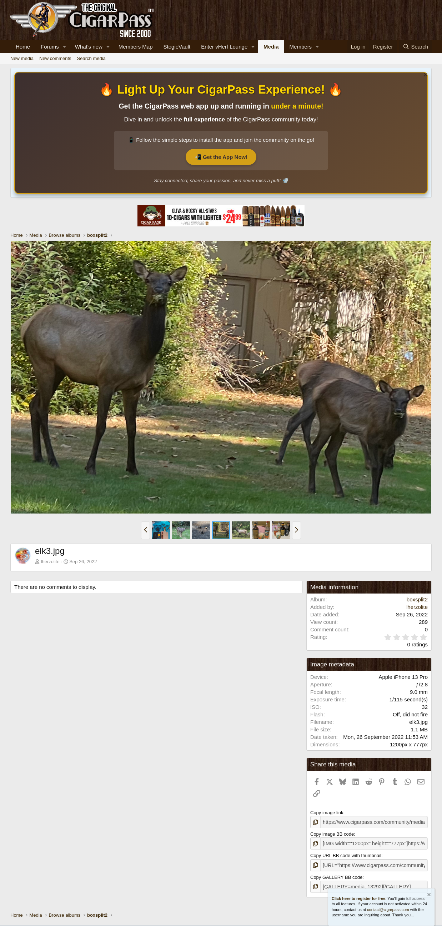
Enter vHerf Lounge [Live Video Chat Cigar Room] (224, 47)
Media (271, 47)
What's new (88, 47)
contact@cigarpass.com (388, 909)
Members (301, 47)
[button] (65, 46)
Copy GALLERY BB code (336, 875)
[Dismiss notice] (425, 75)
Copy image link (326, 812)
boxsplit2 (417, 599)
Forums (50, 47)
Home (23, 47)
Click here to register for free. (359, 898)
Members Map (136, 47)
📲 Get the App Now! (221, 157)
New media (22, 58)
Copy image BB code (332, 833)
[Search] (415, 46)
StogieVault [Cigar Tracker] (177, 47)
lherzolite (50, 561)
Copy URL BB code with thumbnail (345, 854)
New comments (55, 58)
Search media (91, 58)
